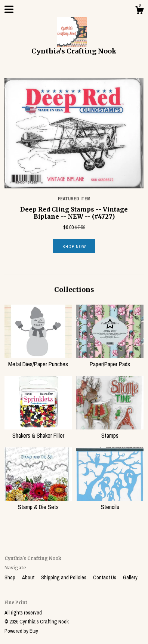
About (29, 577)
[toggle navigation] (8, 9)
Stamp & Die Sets (38, 502)
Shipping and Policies (64, 577)
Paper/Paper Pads (110, 360)
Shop (10, 577)
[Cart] (139, 11)
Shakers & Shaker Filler (38, 431)
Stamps (110, 431)
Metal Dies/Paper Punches (38, 360)
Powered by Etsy (21, 631)
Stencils (110, 502)
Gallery (130, 577)
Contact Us (105, 577)
